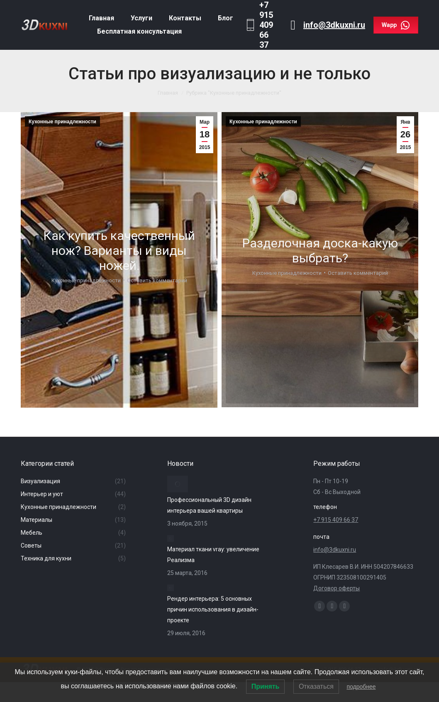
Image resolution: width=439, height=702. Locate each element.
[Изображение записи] (177, 484)
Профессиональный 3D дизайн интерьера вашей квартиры (209, 505)
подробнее (361, 686)
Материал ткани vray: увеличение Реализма (213, 554)
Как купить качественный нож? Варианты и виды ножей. (119, 250)
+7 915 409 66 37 (335, 519)
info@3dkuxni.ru (334, 25)
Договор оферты (336, 588)
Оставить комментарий (157, 280)
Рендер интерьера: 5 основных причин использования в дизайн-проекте (213, 609)
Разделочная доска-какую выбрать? (320, 250)
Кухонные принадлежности (62, 122)
